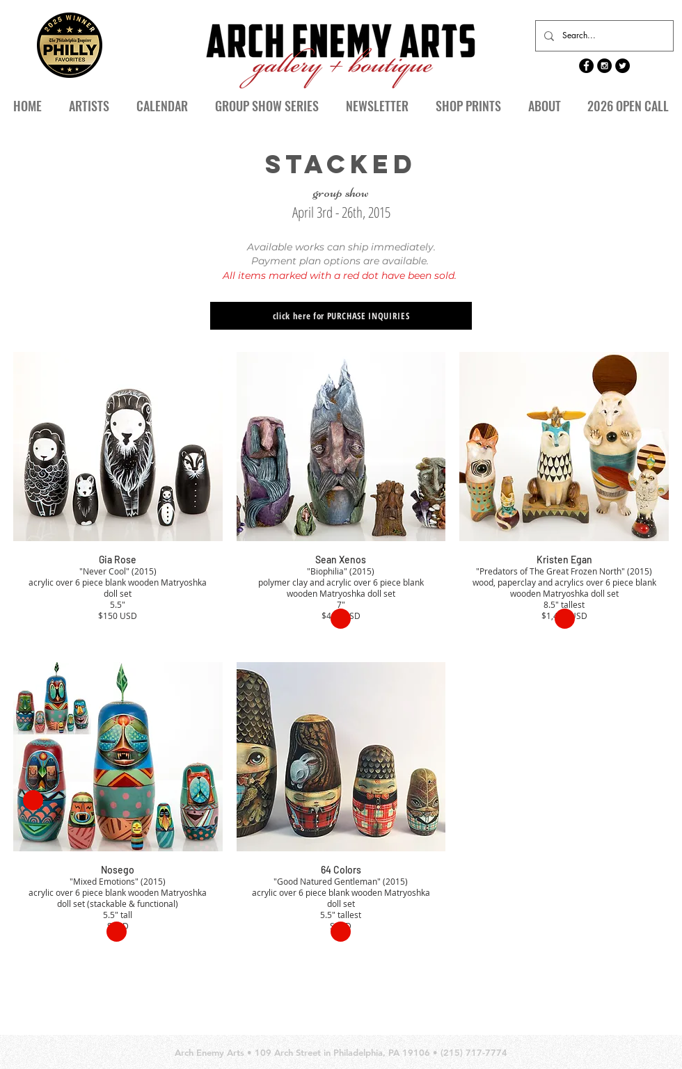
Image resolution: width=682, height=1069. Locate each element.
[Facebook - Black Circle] (586, 65)
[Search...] (603, 36)
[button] (161, 105)
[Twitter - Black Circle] (622, 65)
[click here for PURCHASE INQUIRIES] (341, 316)
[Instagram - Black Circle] (604, 65)
